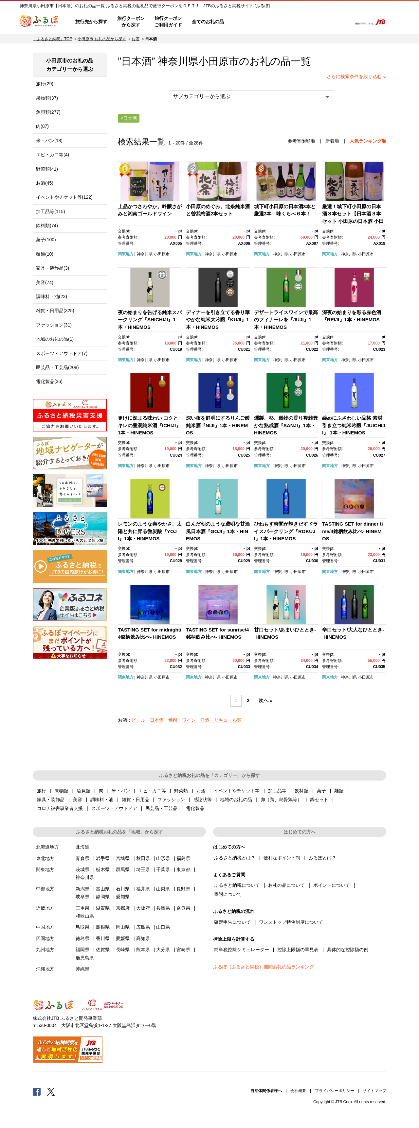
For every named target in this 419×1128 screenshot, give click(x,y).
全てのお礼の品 (208, 21)
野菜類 (181, 790)
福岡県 (82, 949)
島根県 (103, 927)
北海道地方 (47, 847)
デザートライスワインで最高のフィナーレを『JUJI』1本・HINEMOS (286, 320)
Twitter (51, 1091)
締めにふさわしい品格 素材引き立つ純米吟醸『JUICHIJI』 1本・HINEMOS (353, 425)
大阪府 (143, 908)
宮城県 (123, 858)
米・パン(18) (49, 140)
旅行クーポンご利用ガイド (168, 21)
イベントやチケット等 (237, 790)
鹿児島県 (85, 957)
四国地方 (45, 938)
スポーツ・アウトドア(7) (61, 353)
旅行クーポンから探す (131, 21)
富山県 (103, 888)
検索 (342, 22)
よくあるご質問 (278, 22)
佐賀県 (103, 949)
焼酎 (172, 720)
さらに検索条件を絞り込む (354, 76)
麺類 (338, 790)
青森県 (82, 858)
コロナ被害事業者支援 (60, 808)
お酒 (135, 39)
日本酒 (157, 720)
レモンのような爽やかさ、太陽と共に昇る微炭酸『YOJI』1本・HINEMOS (150, 531)
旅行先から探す (91, 21)
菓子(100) (46, 239)
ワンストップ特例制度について (291, 922)
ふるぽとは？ (322, 857)
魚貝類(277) (48, 112)
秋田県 (143, 858)
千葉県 (163, 869)
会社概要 (298, 1090)
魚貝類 (83, 790)
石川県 (123, 888)
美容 (77, 799)
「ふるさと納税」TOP (52, 39)
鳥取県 (82, 927)
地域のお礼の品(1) (55, 339)
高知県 (143, 938)
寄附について (228, 894)
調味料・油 (101, 799)
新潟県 (82, 888)
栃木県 (103, 869)
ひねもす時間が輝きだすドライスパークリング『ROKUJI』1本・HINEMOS (286, 531)
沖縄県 (82, 968)
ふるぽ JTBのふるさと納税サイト (39, 22)
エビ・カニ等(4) (52, 154)
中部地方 (45, 888)
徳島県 (82, 938)
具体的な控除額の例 (347, 949)
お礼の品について (286, 885)
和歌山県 (85, 915)
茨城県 (82, 869)
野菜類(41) (47, 169)
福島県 (183, 858)
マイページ (303, 22)
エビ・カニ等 (152, 790)
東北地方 (45, 858)
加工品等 (277, 790)
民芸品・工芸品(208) (57, 367)
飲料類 (301, 790)
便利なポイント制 (282, 857)
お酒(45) (44, 183)
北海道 (82, 847)
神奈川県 (145, 254)
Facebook (37, 1091)
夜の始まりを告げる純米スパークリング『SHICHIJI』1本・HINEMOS (150, 320)
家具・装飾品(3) (52, 268)
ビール (138, 720)
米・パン (121, 790)
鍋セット (319, 799)
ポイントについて (331, 885)
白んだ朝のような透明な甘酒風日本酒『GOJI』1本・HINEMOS (218, 531)
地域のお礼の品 (236, 799)
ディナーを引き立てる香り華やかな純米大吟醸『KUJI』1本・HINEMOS (218, 320)
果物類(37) (47, 98)
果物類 (61, 790)
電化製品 (195, 808)
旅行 (41, 790)
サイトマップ (374, 1090)
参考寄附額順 (301, 140)
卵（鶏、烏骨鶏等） (281, 799)
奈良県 (183, 908)
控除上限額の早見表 (298, 949)
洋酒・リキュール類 (221, 720)
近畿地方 (45, 908)
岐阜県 (82, 896)
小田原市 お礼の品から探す (102, 39)
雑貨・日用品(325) (55, 310)
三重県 (82, 908)
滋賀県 (103, 908)
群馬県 (123, 869)
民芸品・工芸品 (161, 808)
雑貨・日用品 (135, 799)
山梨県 (163, 888)
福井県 (143, 888)
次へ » (265, 700)
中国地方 (45, 927)
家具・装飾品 (50, 799)
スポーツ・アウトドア (114, 808)
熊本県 (143, 949)
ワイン (189, 720)
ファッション (171, 799)
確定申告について (232, 922)
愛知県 (123, 896)
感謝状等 (202, 799)
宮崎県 (183, 949)
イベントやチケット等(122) (64, 197)
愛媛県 (123, 938)
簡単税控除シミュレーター (241, 949)
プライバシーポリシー (334, 1090)
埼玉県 (143, 869)
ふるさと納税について (237, 885)
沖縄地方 (45, 968)
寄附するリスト (324, 22)
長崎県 (123, 949)
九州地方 (45, 949)
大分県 (163, 949)
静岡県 (103, 896)
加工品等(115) (50, 211)
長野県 (183, 888)
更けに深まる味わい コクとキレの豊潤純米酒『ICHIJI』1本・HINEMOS (149, 425)
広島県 (143, 927)
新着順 (332, 140)
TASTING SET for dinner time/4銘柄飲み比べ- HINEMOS (352, 531)
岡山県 (123, 927)
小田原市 (218, 61)
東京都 (183, 869)
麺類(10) (44, 254)
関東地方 (126, 254)
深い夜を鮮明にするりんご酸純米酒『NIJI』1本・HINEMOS (218, 425)
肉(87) (42, 126)
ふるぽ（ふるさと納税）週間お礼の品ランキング (263, 966)
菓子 (321, 790)
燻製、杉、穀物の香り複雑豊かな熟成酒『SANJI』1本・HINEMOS (286, 425)
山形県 (163, 858)
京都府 (123, 908)
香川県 (103, 938)
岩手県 (103, 858)
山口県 (163, 927)
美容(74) (44, 282)
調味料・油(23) (51, 296)
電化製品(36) (49, 381)
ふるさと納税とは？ (234, 857)
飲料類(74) (47, 225)
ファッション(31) (54, 325)
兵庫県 (163, 908)
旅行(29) (44, 83)
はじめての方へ (248, 22)
